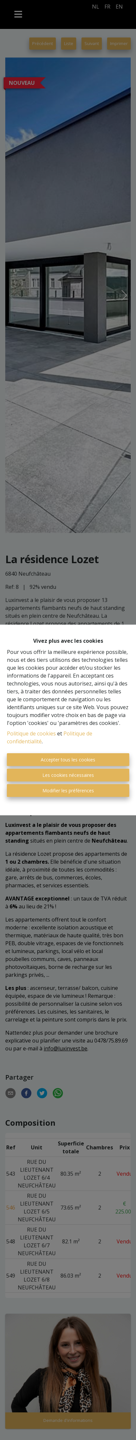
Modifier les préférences (68, 790)
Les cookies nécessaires (68, 775)
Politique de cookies (31, 733)
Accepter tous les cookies (68, 759)
